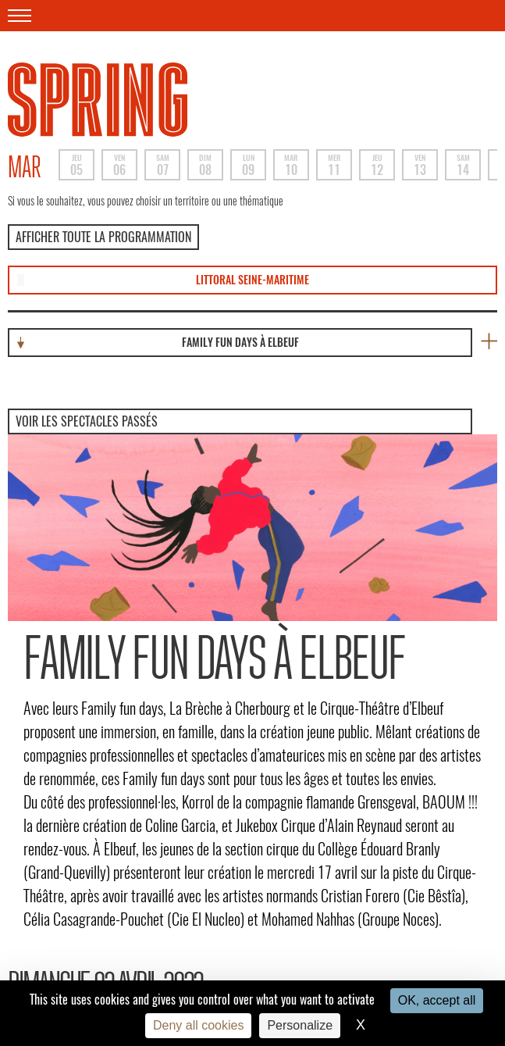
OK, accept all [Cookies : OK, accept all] (437, 1000)
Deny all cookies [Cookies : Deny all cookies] (198, 1025)
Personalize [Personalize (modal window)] (300, 1025)
